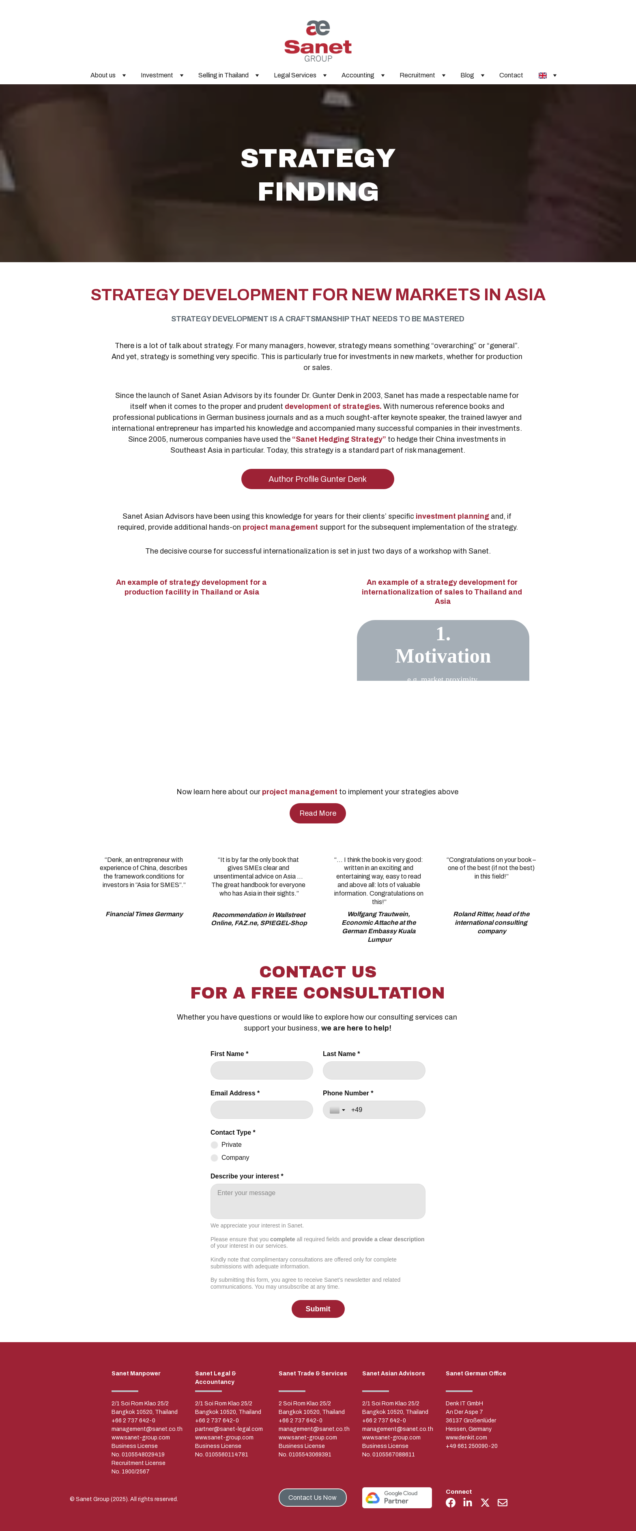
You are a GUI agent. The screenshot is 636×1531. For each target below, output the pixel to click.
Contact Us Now (312, 1497)
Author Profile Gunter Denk (318, 479)
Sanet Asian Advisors (393, 1374)
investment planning (452, 516)
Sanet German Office (476, 1374)
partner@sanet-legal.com (229, 1429)
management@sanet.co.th (147, 1429)
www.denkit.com (466, 1438)
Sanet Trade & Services (313, 1374)
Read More (317, 813)
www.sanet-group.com (141, 1438)
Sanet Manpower (136, 1374)
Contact (511, 75)
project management (280, 527)
